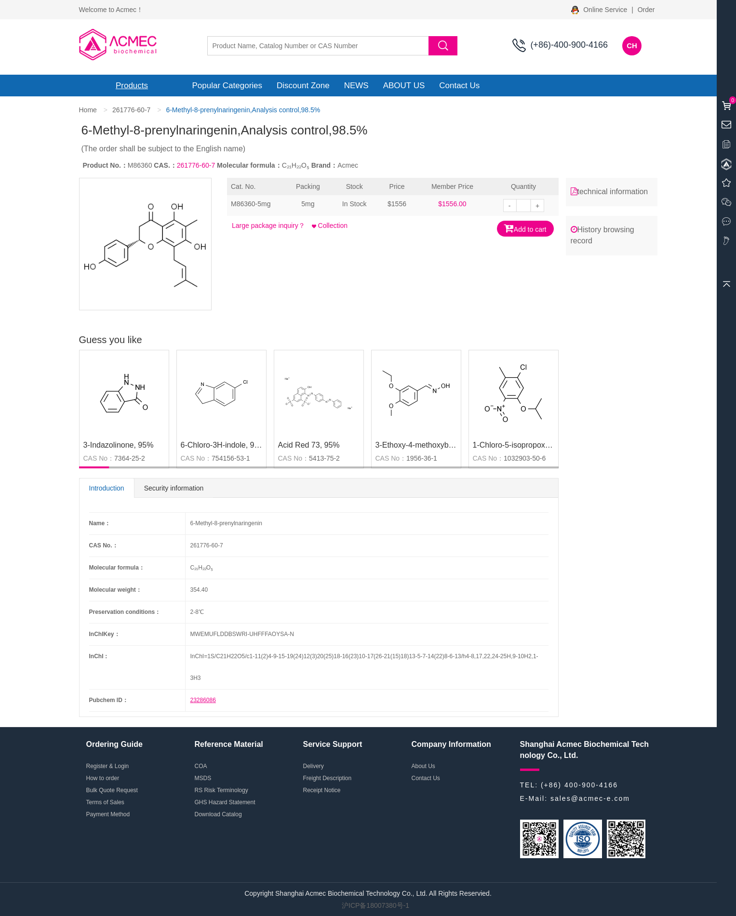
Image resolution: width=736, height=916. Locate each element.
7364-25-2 (129, 458)
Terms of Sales (105, 802)
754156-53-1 (231, 458)
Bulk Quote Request (112, 790)
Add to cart (525, 228)
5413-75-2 (324, 458)
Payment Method (108, 814)
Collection (330, 225)
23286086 (203, 700)
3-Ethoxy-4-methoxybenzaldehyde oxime (445, 445)
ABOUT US (404, 85)
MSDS (203, 778)
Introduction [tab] (106, 488)
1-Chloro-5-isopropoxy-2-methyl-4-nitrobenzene (554, 445)
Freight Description (327, 778)
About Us (423, 766)
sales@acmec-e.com (590, 798)
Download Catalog (218, 814)
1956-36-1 (421, 458)
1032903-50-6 (525, 458)
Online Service (600, 9)
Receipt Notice (322, 790)
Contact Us (459, 85)
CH (632, 45)
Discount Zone (303, 85)
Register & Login (107, 766)
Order (646, 9)
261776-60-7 (131, 110)
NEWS (356, 85)
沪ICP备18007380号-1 (375, 905)
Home (88, 110)
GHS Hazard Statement (225, 802)
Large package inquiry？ (268, 225)
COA (201, 766)
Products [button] (132, 85)
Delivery (313, 766)
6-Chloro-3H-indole (213, 445)
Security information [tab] (174, 488)
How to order (103, 778)
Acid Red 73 (299, 445)
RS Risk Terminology (221, 790)
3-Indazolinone (108, 445)
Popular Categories (227, 85)
